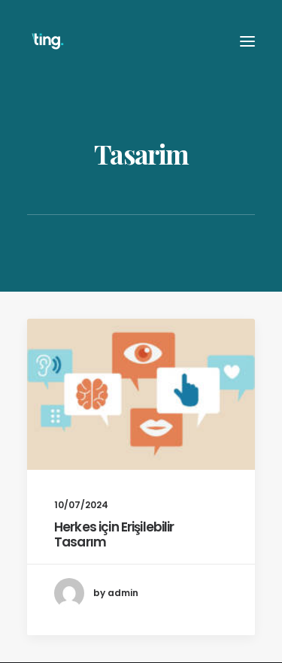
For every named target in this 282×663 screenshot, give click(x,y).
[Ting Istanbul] (47, 41)
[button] (141, 394)
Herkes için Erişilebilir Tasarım (114, 534)
